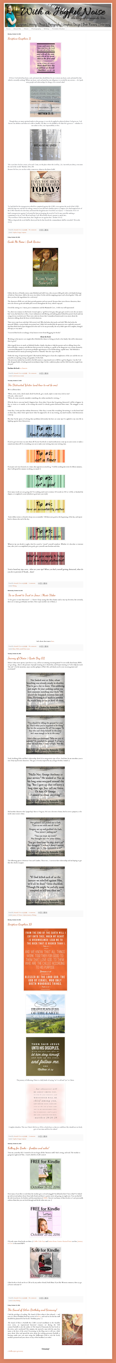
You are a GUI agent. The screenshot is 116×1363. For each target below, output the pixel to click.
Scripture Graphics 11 (19, 38)
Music (26, 29)
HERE (45, 1198)
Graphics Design (16, 232)
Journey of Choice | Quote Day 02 (26, 658)
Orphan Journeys (27, 915)
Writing (46, 29)
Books (22, 376)
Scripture (24, 232)
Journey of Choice (17, 915)
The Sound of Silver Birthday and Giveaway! (32, 1310)
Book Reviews (16, 376)
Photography (36, 29)
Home (8, 29)
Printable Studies (58, 29)
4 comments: (32, 912)
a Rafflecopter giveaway (15, 1351)
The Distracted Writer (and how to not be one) (33, 385)
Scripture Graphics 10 (20, 924)
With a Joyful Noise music (23, 649)
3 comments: (32, 583)
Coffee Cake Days (39, 1241)
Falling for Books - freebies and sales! (28, 1148)
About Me (17, 29)
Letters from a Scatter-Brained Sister (60, 1241)
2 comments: (32, 1136)
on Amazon (23, 368)
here (52, 641)
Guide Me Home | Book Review (24, 241)
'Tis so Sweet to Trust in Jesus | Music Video (31, 595)
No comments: (33, 230)
